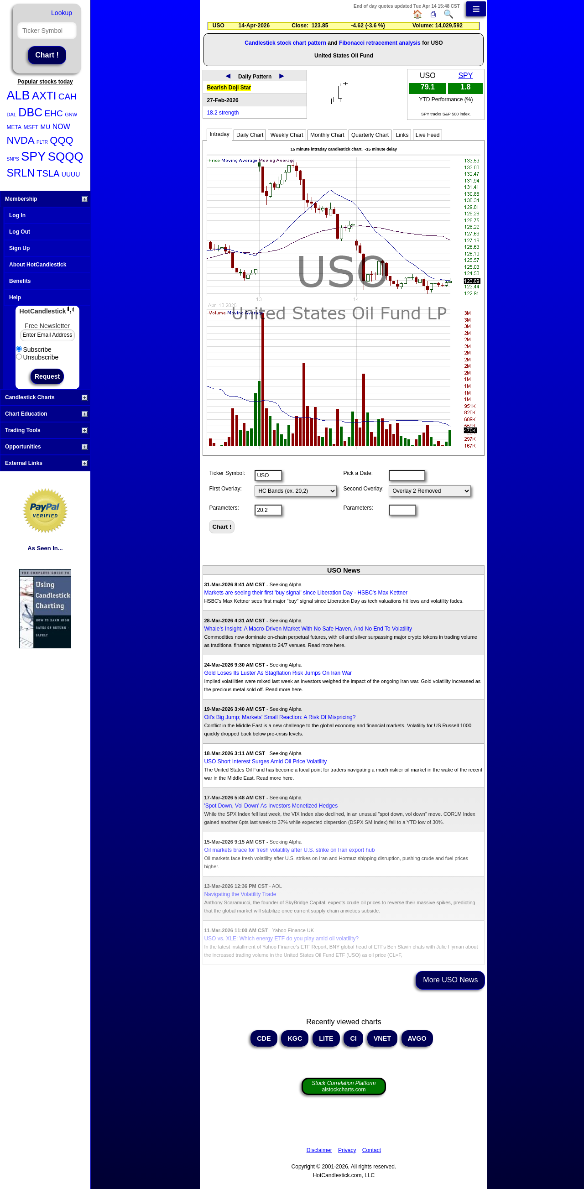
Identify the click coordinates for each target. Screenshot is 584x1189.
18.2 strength (223, 113)
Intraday (219, 134)
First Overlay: (225, 488)
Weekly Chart (287, 135)
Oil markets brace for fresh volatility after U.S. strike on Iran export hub (289, 850)
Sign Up (19, 248)
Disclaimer (319, 1150)
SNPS (13, 159)
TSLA (47, 173)
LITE (326, 1038)
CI (353, 1038)
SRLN (21, 173)
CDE (263, 1038)
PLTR (42, 142)
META (14, 127)
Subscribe (34, 349)
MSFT (30, 127)
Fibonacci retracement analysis (380, 43)
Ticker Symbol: (227, 473)
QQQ (61, 140)
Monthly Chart (327, 135)
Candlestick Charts (46, 397)
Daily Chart (249, 135)
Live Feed (428, 135)
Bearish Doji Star (229, 87)
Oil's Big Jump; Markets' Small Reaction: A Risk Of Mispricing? (279, 717)
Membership (46, 199)
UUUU (71, 174)
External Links (46, 463)
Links (402, 135)
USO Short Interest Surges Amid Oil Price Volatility (265, 761)
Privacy (347, 1150)
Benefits (20, 281)
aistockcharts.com (343, 1086)
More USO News (450, 980)
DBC (30, 112)
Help (15, 297)
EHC (54, 113)
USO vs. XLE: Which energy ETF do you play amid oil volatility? (281, 938)
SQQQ (65, 156)
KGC (295, 1038)
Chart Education (46, 414)
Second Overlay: (363, 488)
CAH (67, 96)
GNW (71, 114)
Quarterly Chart (370, 135)
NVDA (21, 140)
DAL (11, 114)
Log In (17, 215)
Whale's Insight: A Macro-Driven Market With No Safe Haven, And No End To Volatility (308, 629)
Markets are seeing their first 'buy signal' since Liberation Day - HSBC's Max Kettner (305, 592)
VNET (382, 1038)
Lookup (61, 12)
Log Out (19, 232)
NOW (61, 126)
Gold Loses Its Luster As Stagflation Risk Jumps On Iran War (278, 673)
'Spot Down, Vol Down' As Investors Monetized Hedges (271, 806)
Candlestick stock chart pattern (285, 43)
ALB (18, 95)
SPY (33, 156)
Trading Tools (46, 430)
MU (46, 126)
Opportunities (46, 446)
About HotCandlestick (37, 264)
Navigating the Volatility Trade (240, 894)
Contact (371, 1150)
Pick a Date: (358, 473)
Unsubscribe (37, 357)
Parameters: (224, 508)
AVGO (417, 1038)
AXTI (44, 95)
